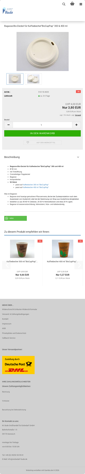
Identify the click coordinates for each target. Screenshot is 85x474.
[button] (8, 125)
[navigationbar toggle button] (81, 4)
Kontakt (5, 319)
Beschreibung (12, 157)
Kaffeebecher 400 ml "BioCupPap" (36, 187)
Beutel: (7, 120)
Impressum (6, 324)
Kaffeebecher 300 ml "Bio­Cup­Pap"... (22, 261)
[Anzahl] (42, 125)
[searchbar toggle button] (64, 4)
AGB (4, 328)
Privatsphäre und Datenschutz (14, 333)
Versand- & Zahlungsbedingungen (15, 314)
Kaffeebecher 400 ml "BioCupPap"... (62, 261)
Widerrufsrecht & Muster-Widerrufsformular (19, 309)
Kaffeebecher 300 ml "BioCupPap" (36, 185)
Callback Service (8, 338)
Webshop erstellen (33, 470)
